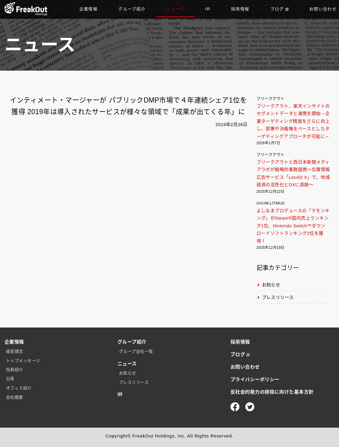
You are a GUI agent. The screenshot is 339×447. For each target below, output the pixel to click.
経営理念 (14, 351)
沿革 (10, 378)
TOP (26, 8)
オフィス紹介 (19, 388)
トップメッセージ (23, 360)
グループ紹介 (131, 9)
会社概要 (14, 397)
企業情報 (88, 9)
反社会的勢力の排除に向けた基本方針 (272, 392)
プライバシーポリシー (255, 379)
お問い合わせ (245, 367)
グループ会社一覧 (136, 351)
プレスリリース (278, 297)
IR (207, 9)
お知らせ (271, 284)
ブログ (279, 9)
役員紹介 (14, 369)
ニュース (176, 9)
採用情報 (240, 9)
